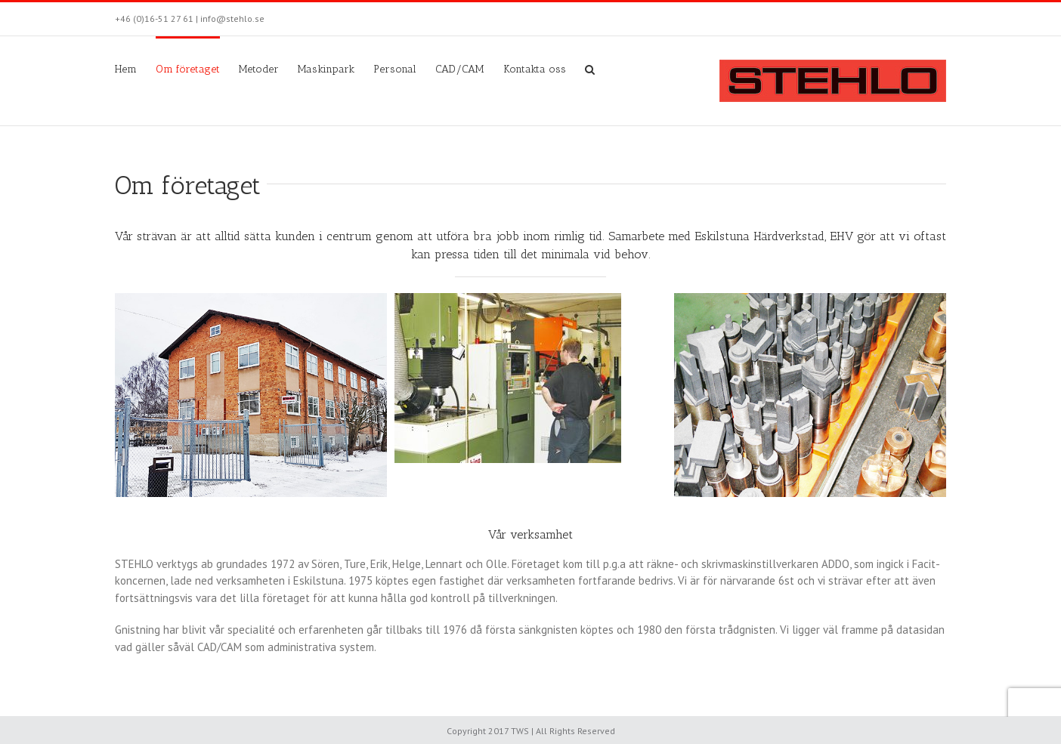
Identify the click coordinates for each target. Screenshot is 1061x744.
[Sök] (590, 68)
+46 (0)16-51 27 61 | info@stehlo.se (189, 18)
